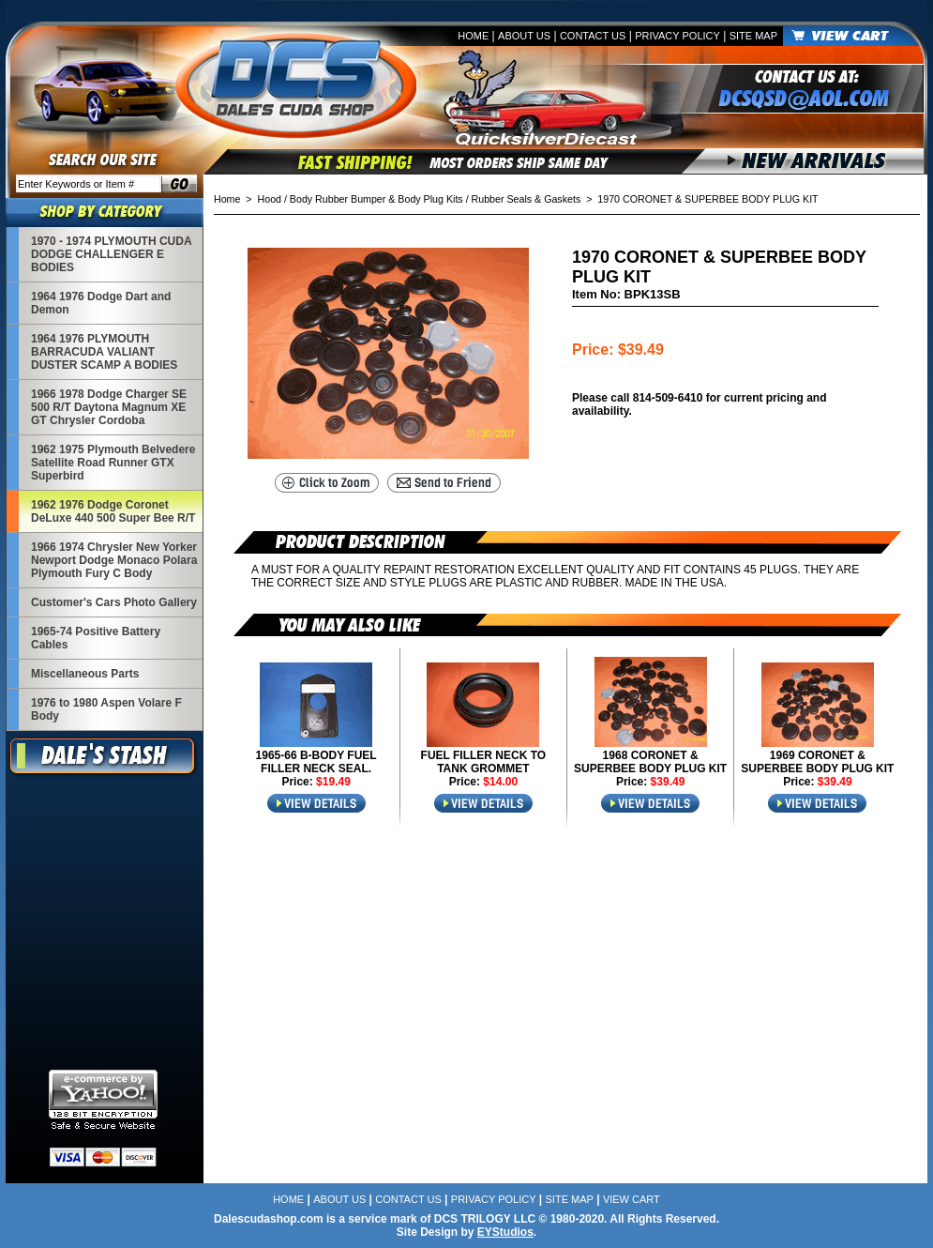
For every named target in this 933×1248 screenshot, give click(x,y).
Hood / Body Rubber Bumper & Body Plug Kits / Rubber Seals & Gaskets (419, 199)
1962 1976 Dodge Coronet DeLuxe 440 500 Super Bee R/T (113, 511)
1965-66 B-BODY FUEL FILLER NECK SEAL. (316, 762)
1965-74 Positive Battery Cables (95, 638)
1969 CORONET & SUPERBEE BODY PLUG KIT (817, 762)
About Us (524, 35)
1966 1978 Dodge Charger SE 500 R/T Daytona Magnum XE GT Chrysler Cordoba (109, 407)
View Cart (631, 1199)
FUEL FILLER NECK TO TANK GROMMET (484, 762)
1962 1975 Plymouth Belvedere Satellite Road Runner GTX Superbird (113, 462)
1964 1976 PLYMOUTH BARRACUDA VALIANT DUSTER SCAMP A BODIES (104, 352)
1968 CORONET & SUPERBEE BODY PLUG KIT (650, 762)
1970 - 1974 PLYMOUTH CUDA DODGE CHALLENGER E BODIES (111, 254)
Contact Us (593, 35)
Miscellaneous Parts (85, 673)
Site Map (753, 35)
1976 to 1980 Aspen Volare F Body (106, 709)
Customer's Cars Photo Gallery (114, 602)
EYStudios (505, 1232)
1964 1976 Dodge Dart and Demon (101, 303)
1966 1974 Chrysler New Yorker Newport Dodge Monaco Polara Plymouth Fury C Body (114, 560)
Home (473, 35)
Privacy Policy (677, 35)
